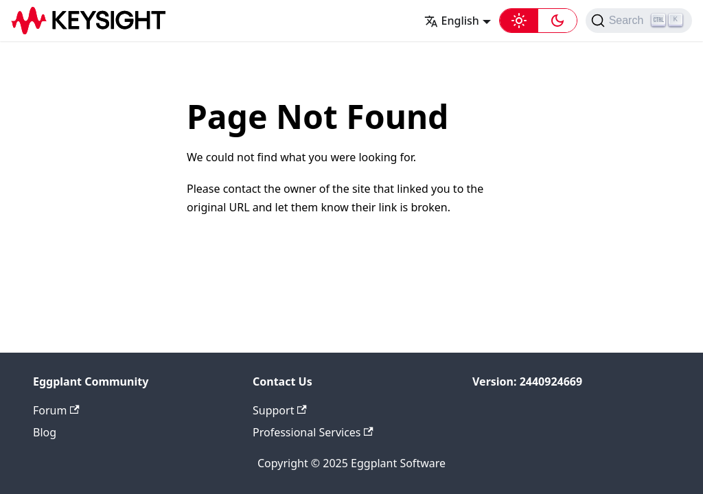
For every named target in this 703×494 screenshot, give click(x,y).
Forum (56, 410)
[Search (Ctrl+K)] (639, 20)
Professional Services (313, 432)
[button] (538, 20)
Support (280, 410)
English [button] (451, 20)
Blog (44, 432)
